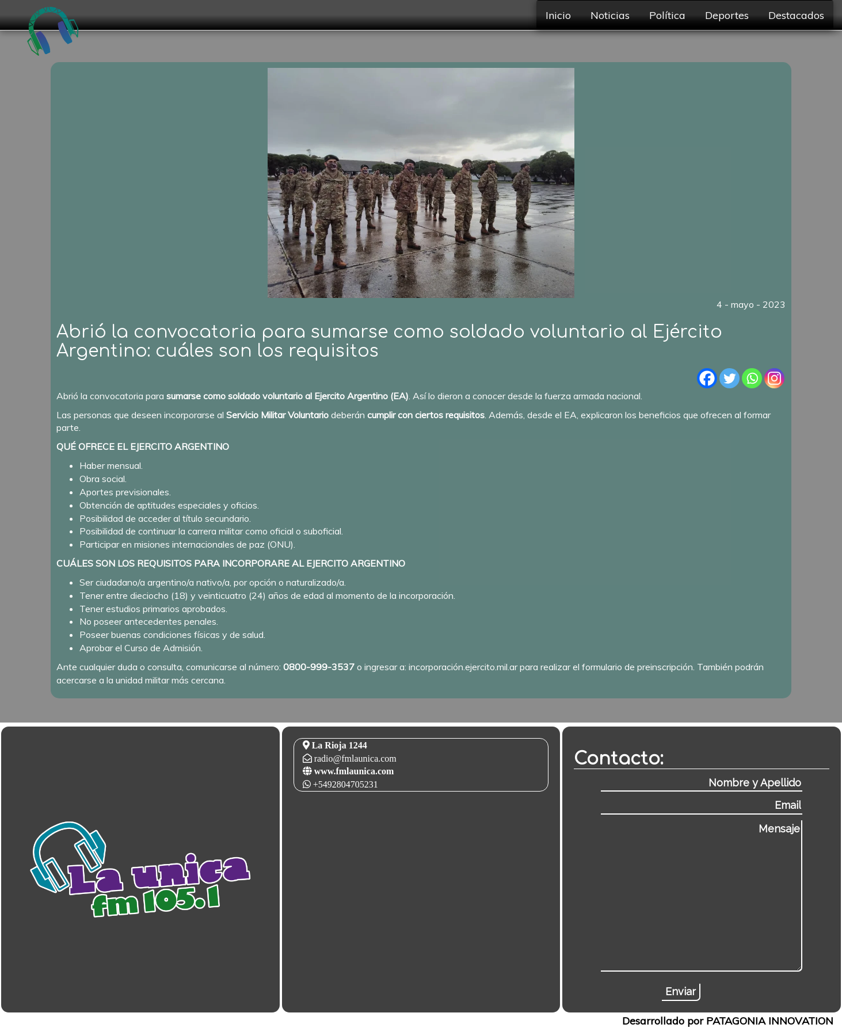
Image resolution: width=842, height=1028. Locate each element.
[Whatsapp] (752, 378)
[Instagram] (774, 378)
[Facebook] (707, 378)
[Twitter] (729, 378)
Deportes (727, 15)
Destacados (796, 15)
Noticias (610, 15)
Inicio (558, 15)
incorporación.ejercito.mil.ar (463, 666)
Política (667, 15)
